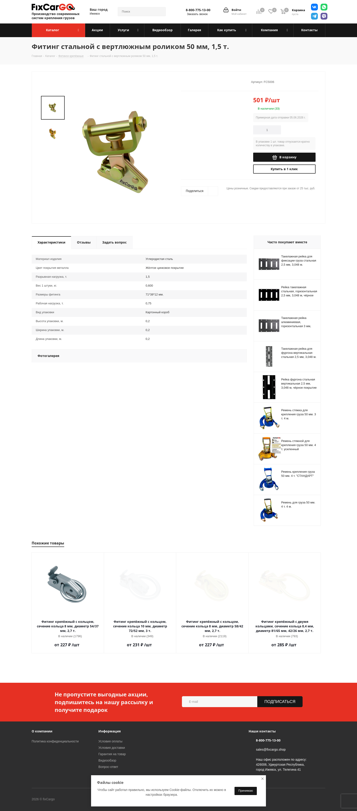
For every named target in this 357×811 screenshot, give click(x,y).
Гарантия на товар (112, 754)
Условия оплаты (110, 741)
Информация (109, 731)
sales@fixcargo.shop (271, 749)
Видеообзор (107, 760)
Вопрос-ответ (108, 767)
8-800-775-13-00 (198, 10)
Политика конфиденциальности (55, 741)
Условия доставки (111, 747)
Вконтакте (73, 799)
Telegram (84, 799)
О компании (42, 731)
